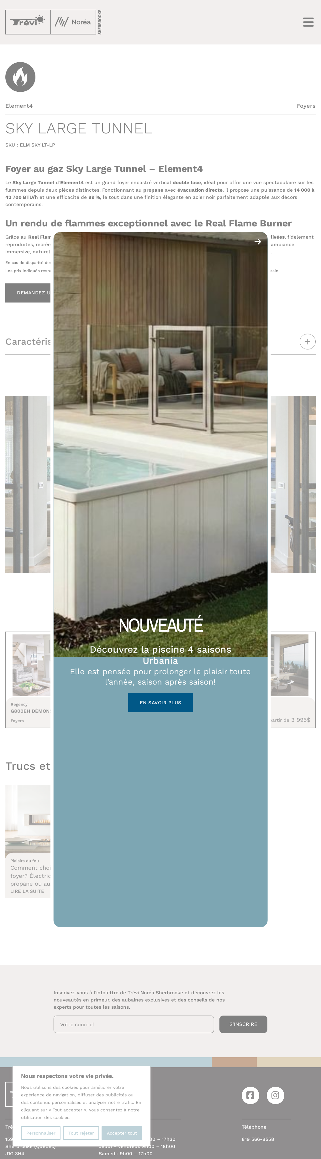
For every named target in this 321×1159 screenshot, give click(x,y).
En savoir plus (161, 703)
